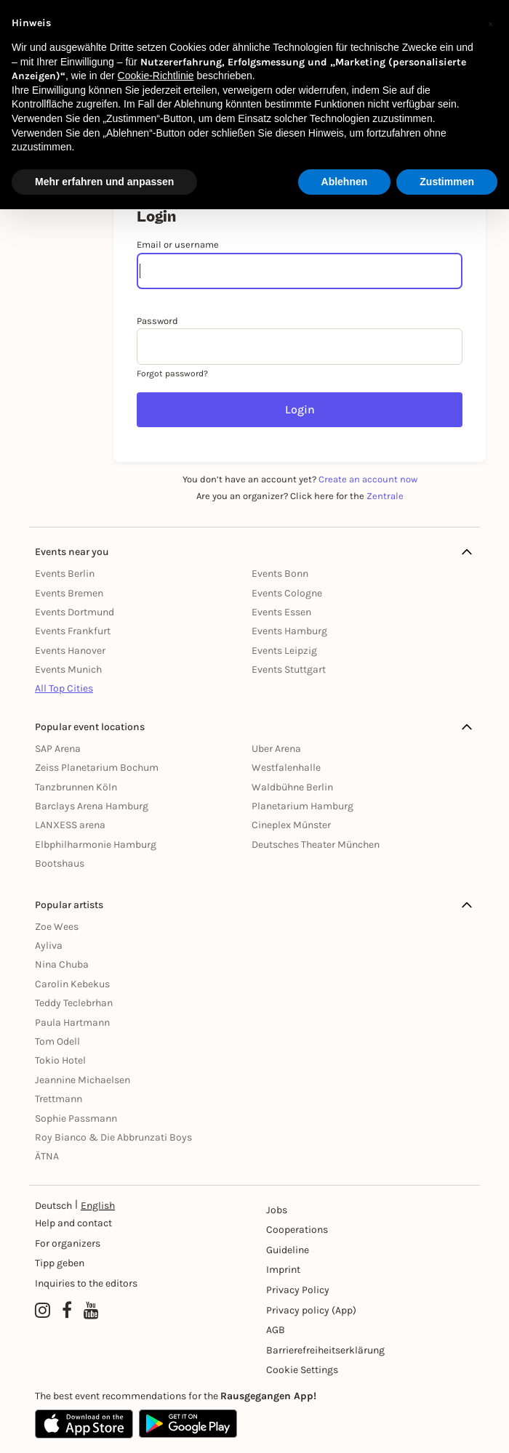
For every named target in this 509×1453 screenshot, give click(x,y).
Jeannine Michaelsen (82, 1080)
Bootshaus (59, 863)
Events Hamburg (289, 631)
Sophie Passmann (76, 1118)
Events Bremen (69, 593)
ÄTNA (47, 1156)
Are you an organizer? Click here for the (300, 495)
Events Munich (68, 669)
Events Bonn (280, 573)
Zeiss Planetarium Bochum (97, 767)
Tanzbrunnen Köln (76, 787)
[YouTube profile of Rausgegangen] (91, 1311)
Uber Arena (276, 748)
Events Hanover (70, 650)
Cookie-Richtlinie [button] (156, 75)
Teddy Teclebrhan (74, 1003)
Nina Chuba (62, 964)
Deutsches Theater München (316, 844)
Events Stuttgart (289, 669)
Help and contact (73, 1223)
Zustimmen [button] (447, 181)
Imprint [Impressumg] (283, 1269)
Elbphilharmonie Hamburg (95, 844)
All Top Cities (64, 688)
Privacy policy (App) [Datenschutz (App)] (311, 1310)
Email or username (178, 244)
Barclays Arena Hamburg (91, 806)
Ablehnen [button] (344, 181)
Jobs (276, 1210)
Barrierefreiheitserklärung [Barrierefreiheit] (318, 1350)
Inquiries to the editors (86, 1283)
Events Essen (281, 612)
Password (157, 320)
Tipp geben (59, 1263)
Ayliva (49, 945)
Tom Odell (57, 1041)
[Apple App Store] (84, 1423)
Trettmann (58, 1099)
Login (300, 409)
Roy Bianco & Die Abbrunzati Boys (113, 1137)
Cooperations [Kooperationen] (297, 1229)
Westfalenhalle (286, 767)
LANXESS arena (70, 825)
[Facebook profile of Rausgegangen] (67, 1311)
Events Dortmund (74, 612)
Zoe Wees (57, 926)
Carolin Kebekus (72, 984)
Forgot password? (172, 373)
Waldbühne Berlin (292, 787)
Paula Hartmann (72, 1022)
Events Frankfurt (73, 631)
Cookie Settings (302, 1370)
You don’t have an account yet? (300, 479)
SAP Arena (58, 748)
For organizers (67, 1243)
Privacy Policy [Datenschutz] (297, 1290)
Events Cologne (287, 593)
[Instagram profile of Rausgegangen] (42, 1311)
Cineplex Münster (291, 825)
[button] (490, 23)
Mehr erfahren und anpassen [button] (104, 181)
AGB (275, 1330)
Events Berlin (65, 573)
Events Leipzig (284, 650)
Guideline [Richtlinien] (287, 1250)
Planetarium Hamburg (302, 806)
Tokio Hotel (60, 1060)
